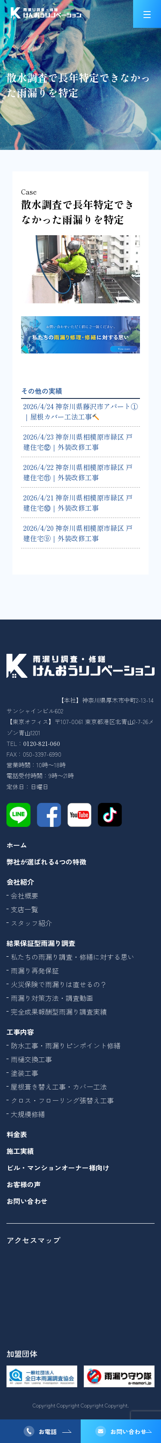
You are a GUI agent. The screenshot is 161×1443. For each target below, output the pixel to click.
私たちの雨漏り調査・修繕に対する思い (72, 957)
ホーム (16, 845)
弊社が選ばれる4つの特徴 (46, 861)
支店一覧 (24, 909)
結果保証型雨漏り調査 (40, 943)
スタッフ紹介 (31, 923)
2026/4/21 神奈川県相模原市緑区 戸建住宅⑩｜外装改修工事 (78, 502)
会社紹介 (20, 882)
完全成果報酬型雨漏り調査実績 (59, 1011)
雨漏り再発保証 (35, 970)
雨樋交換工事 (31, 1059)
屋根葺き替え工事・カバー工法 (59, 1086)
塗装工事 (24, 1073)
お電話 (48, 1431)
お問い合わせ (128, 1431)
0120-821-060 (41, 743)
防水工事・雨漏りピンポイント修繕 (66, 1045)
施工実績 (20, 1151)
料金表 (16, 1134)
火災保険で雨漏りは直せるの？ (59, 984)
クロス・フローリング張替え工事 (62, 1100)
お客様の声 (23, 1184)
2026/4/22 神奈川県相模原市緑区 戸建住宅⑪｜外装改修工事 (78, 472)
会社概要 (24, 895)
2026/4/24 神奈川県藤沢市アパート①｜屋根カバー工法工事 (80, 411)
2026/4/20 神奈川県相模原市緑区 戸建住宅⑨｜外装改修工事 (78, 533)
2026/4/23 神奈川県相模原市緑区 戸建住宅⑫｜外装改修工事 (78, 441)
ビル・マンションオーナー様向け (57, 1167)
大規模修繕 (28, 1114)
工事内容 (20, 1032)
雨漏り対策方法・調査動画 (52, 998)
